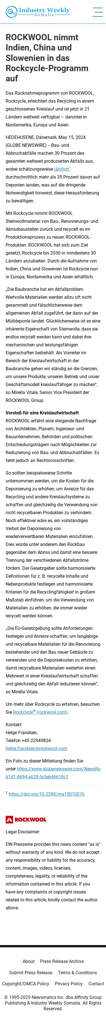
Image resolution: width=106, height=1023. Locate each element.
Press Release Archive (62, 961)
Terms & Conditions (77, 972)
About (28, 961)
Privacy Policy (69, 983)
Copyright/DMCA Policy (25, 983)
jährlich (61, 169)
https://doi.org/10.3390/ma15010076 (47, 794)
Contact (96, 983)
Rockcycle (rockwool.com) (40, 712)
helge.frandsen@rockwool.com (36, 748)
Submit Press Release (30, 972)
